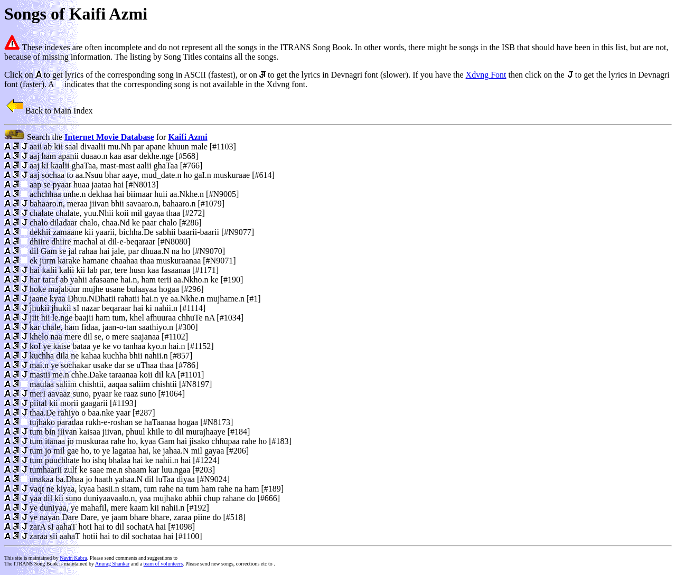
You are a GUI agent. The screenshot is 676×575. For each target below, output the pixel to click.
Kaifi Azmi (187, 137)
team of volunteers (163, 564)
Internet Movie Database (109, 137)
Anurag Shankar (112, 564)
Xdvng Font (486, 74)
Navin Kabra (73, 558)
